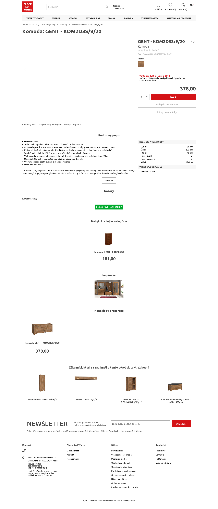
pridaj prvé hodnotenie (109, 207)
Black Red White (149, 171)
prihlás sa (180, 423)
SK (192, 4)
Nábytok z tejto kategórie (50, 124)
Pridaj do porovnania (167, 104)
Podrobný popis (29, 124)
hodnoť (155, 50)
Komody (63, 24)
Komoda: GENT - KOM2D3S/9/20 (87, 24)
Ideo (133, 500)
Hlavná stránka (30, 24)
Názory (67, 124)
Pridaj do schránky (176, 112)
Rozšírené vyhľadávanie (118, 7)
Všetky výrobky (48, 24)
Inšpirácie (77, 124)
